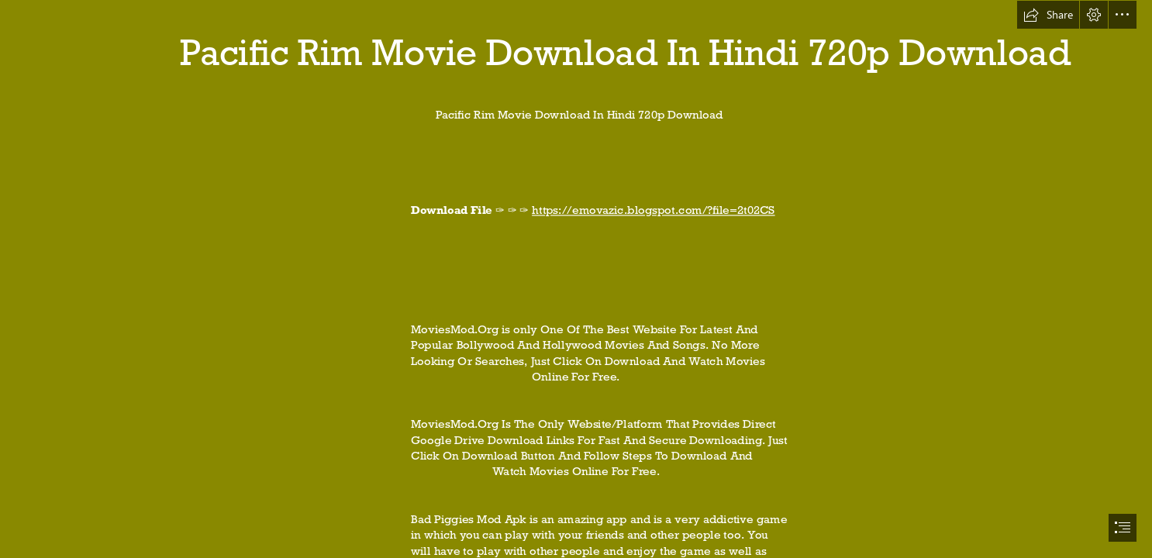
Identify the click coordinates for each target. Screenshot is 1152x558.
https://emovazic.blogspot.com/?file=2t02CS (653, 210)
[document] (576, 279)
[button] (1048, 15)
